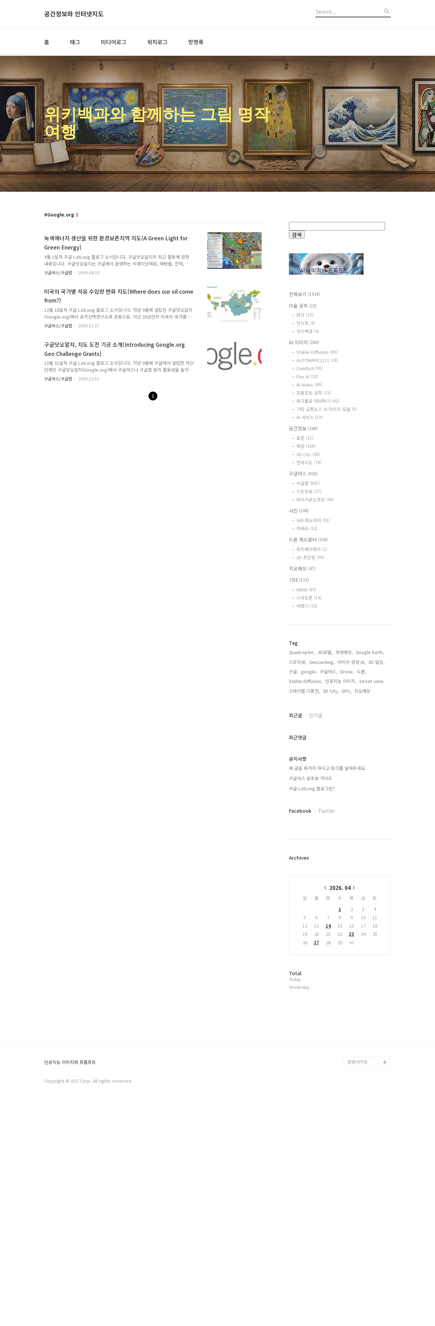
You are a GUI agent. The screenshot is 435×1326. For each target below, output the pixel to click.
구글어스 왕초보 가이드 (310, 778)
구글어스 (303, 473)
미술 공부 (303, 305)
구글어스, (328, 671)
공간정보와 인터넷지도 (74, 14)
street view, (371, 681)
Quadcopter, (302, 652)
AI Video (309, 384)
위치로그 (157, 42)
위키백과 (307, 331)
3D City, (331, 691)
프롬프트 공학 (313, 393)
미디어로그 (113, 42)
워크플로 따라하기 (317, 401)
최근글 (295, 715)
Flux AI (307, 376)
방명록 (196, 42)
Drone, (347, 671)
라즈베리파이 (311, 549)
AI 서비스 (309, 417)
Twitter (326, 810)
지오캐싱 (302, 568)
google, (309, 671)
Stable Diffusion (316, 352)
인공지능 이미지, (340, 681)
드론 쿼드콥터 (308, 539)
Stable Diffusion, (306, 681)
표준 (304, 438)
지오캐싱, (363, 691)
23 (351, 934)
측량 (306, 446)
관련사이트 (358, 1280)
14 (328, 926)
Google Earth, (370, 652)
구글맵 (308, 483)
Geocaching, (322, 662)
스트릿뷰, (298, 662)
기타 (299, 579)
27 (316, 942)
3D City (308, 454)
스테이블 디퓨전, (304, 691)
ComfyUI (309, 368)
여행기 (306, 606)
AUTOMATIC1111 (317, 360)
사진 (299, 510)
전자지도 (308, 462)
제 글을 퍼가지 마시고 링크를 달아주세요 (327, 768)
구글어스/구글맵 (58, 272)
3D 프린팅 (310, 557)
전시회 (305, 323)
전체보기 (304, 294)
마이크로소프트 (315, 499)
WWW (306, 589)
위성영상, (344, 652)
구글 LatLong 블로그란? (312, 788)
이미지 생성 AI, (351, 662)
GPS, (346, 691)
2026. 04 (340, 887)
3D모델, (325, 652)
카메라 (306, 528)
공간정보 (303, 428)
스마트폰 (308, 598)
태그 (75, 42)
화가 (304, 315)
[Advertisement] (340, 1107)
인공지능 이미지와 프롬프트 (70, 1281)
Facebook (300, 810)
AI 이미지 (304, 342)
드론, (361, 671)
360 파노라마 (313, 520)
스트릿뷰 (308, 491)
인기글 (315, 715)
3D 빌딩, (376, 662)
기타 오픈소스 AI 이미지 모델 (326, 409)
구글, (293, 671)
